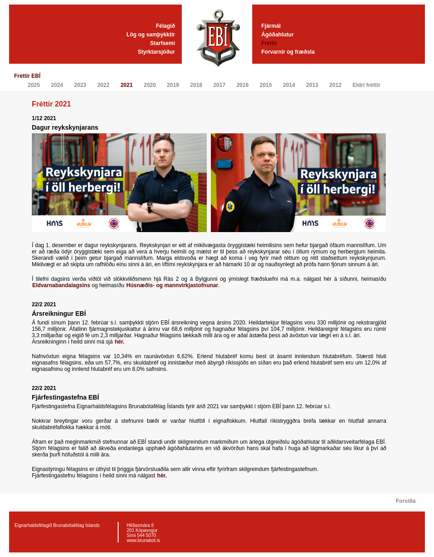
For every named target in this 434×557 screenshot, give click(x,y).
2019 (173, 85)
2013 (312, 85)
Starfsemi (162, 43)
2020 (150, 85)
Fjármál (271, 26)
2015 (265, 85)
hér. (119, 342)
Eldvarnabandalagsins (62, 285)
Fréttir (269, 43)
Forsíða (405, 501)
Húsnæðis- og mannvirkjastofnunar (172, 285)
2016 (242, 85)
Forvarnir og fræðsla (287, 52)
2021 (126, 85)
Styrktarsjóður (156, 52)
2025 (34, 85)
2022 (103, 85)
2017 (219, 85)
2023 (80, 85)
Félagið (165, 26)
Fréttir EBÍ (27, 76)
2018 (196, 85)
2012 (335, 85)
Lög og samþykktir (150, 34)
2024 (57, 85)
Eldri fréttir (366, 85)
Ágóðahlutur (277, 34)
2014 (289, 85)
